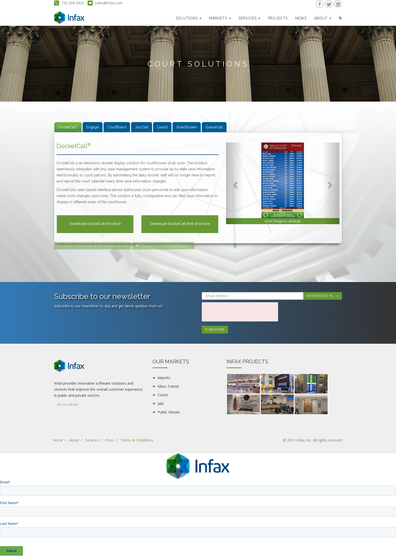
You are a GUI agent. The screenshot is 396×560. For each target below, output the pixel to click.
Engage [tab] (92, 127)
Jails (161, 403)
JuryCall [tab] (141, 127)
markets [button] (220, 18)
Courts (163, 394)
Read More (68, 405)
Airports (164, 377)
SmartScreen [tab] (186, 127)
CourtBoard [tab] (116, 127)
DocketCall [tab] (68, 127)
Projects (278, 18)
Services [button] (249, 18)
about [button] (322, 18)
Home (58, 440)
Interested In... (322, 296)
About (74, 440)
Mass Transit (168, 386)
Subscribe (215, 329)
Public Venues (169, 412)
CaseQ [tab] (162, 127)
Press (109, 440)
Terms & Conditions (136, 440)
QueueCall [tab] (214, 127)
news (301, 18)
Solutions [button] (189, 18)
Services (92, 440)
